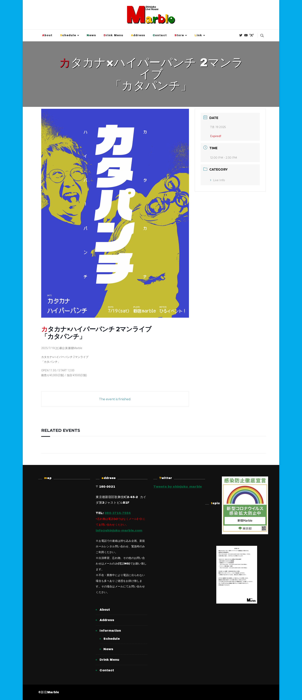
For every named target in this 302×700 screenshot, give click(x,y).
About (47, 35)
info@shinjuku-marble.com (119, 530)
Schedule (68, 35)
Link (198, 35)
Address (138, 35)
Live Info (217, 180)
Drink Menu (113, 35)
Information (110, 630)
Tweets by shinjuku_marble (177, 486)
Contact (160, 35)
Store (179, 35)
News (91, 35)
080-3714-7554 (118, 513)
